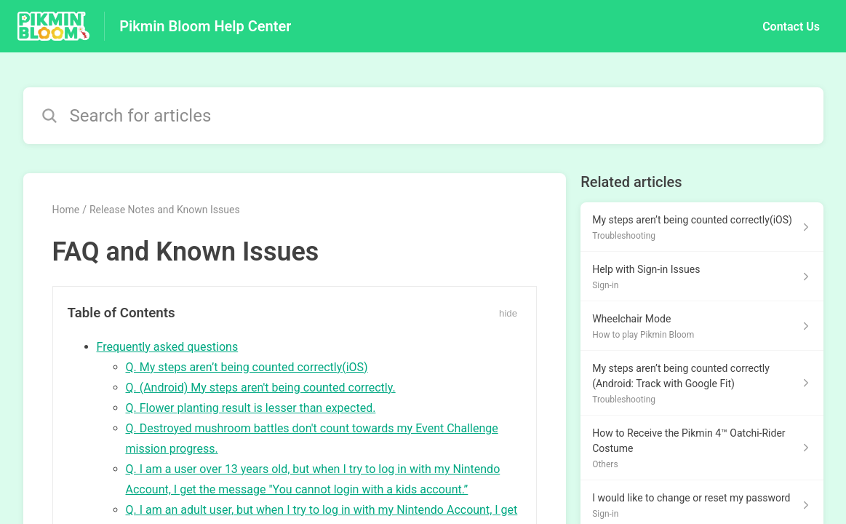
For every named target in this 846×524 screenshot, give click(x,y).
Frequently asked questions (168, 347)
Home (66, 209)
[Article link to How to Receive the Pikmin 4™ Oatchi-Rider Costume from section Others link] (701, 448)
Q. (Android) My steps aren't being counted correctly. (261, 387)
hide (508, 313)
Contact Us (791, 26)
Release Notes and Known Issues (164, 209)
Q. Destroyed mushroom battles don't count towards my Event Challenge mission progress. (312, 438)
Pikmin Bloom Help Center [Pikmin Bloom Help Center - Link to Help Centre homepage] (205, 26)
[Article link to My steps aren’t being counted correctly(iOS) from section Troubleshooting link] (701, 227)
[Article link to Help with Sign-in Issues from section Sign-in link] (701, 276)
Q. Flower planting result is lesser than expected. (251, 408)
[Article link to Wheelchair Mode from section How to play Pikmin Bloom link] (701, 326)
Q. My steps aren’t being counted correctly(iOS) (247, 367)
